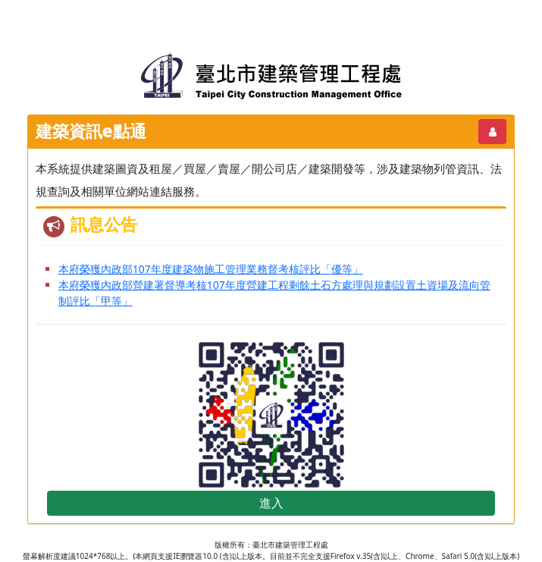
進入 (271, 502)
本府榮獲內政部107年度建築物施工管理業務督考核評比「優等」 (210, 269)
